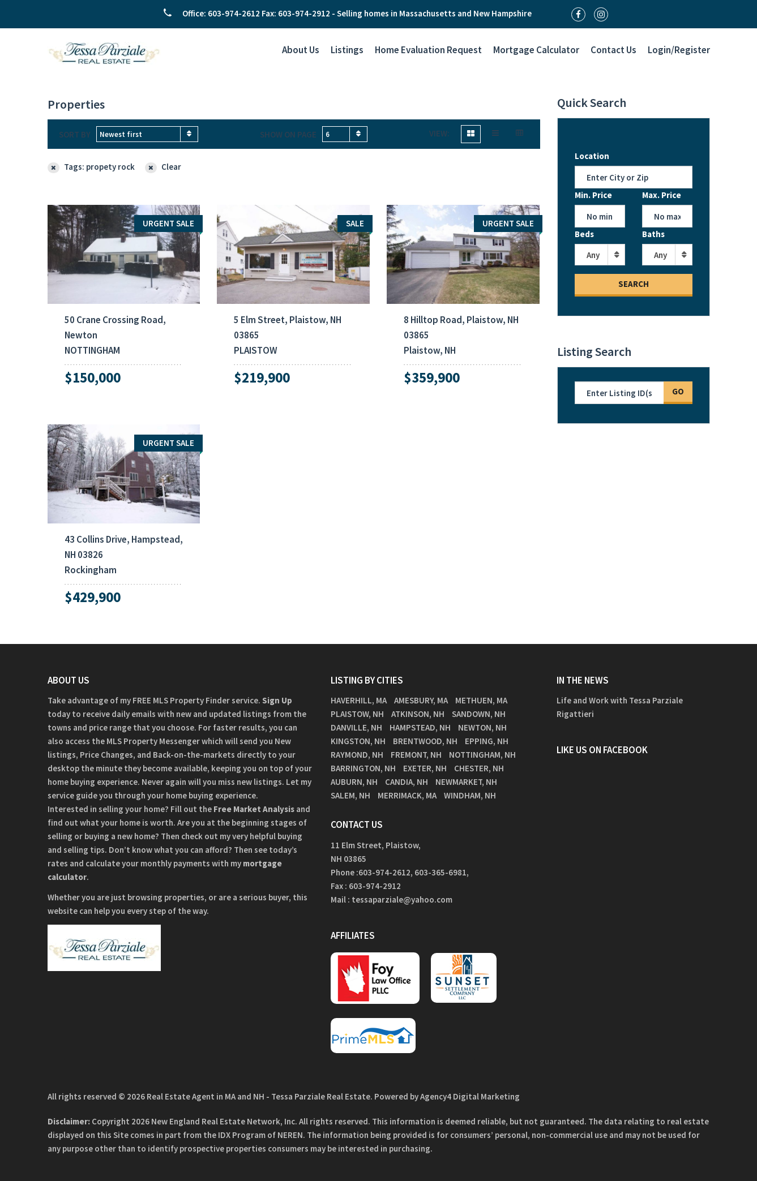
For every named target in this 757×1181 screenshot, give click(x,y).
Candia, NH (406, 781)
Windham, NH (470, 795)
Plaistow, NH (357, 713)
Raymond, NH (357, 754)
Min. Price (593, 195)
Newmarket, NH (466, 781)
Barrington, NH (363, 768)
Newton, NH (482, 727)
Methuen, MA (481, 700)
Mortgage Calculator (536, 50)
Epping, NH (486, 741)
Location (592, 156)
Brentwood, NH (425, 741)
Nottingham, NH (482, 754)
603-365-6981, (442, 872)
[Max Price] (667, 216)
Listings (347, 50)
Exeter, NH (425, 768)
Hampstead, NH (420, 727)
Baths (653, 234)
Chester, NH (479, 768)
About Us (300, 50)
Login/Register (679, 50)
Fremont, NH (416, 754)
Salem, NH (350, 795)
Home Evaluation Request (428, 50)
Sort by (75, 134)
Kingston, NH (358, 741)
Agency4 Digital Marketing (470, 1096)
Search (633, 283)
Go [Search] (678, 391)
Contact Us (613, 50)
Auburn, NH (354, 781)
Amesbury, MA (421, 700)
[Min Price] (600, 216)
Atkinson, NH (417, 713)
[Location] (633, 177)
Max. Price (661, 195)
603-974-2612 (384, 872)
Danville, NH (356, 727)
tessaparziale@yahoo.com (402, 899)
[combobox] (147, 134)
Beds (584, 234)
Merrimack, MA (407, 795)
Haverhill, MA (359, 700)
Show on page (288, 134)
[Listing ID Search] (619, 392)
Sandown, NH (479, 713)
